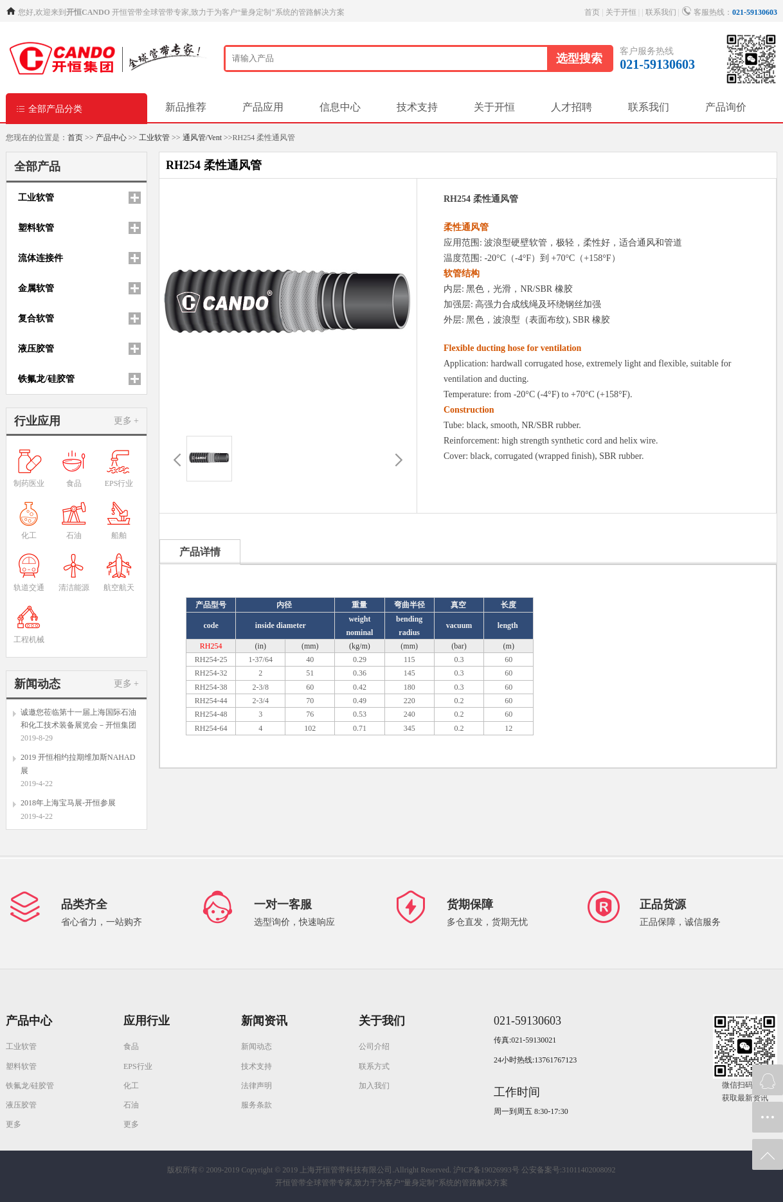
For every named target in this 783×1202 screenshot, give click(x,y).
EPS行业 (137, 1066)
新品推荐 (185, 107)
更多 (13, 1124)
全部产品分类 (48, 108)
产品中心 (111, 137)
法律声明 (256, 1085)
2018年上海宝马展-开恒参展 (68, 802)
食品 (131, 1046)
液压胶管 (21, 1104)
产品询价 (725, 107)
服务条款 (256, 1104)
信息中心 (340, 107)
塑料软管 (21, 1066)
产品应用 (263, 107)
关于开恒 (621, 12)
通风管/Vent (202, 137)
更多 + (126, 421)
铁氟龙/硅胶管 (30, 1085)
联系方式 (374, 1066)
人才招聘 (571, 107)
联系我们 (660, 12)
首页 (592, 12)
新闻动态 (256, 1046)
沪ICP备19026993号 (486, 1169)
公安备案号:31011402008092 (568, 1169)
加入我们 (374, 1085)
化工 (131, 1085)
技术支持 (417, 107)
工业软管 (154, 137)
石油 (131, 1104)
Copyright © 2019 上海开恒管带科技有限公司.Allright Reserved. (346, 1169)
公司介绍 (374, 1046)
